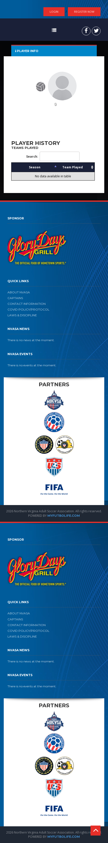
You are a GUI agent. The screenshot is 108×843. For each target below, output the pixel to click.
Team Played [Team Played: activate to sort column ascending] (72, 167)
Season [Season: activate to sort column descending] (34, 167)
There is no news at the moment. (31, 340)
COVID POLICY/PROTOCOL (28, 309)
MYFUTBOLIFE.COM (63, 516)
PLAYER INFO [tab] (26, 51)
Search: (53, 156)
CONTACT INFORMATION (26, 304)
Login (54, 11)
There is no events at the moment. (31, 365)
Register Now (84, 11)
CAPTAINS (15, 298)
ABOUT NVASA (18, 292)
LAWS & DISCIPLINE (22, 315)
